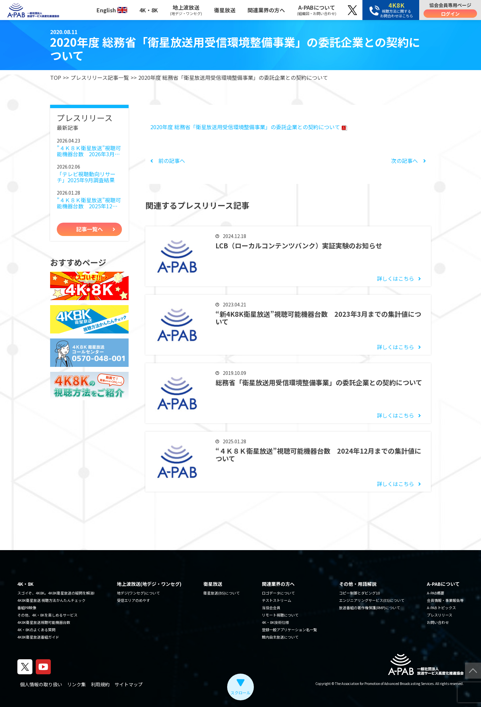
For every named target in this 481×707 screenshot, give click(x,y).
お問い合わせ (438, 622)
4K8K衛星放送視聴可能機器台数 (43, 622)
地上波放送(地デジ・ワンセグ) (149, 583)
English (112, 10)
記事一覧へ (89, 229)
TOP (55, 77)
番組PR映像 (26, 607)
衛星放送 (224, 10)
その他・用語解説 (357, 583)
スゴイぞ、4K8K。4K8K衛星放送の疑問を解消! (56, 593)
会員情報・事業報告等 (445, 600)
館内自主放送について (280, 637)
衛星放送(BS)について (221, 593)
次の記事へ (408, 161)
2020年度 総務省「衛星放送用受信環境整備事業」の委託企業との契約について (248, 127)
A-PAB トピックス (441, 607)
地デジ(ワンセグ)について (138, 593)
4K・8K (148, 10)
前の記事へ (167, 161)
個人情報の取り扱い (41, 684)
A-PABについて (316, 9)
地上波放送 (186, 9)
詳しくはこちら (395, 278)
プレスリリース (439, 615)
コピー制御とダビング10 (359, 593)
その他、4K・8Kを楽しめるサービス (47, 615)
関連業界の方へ (266, 10)
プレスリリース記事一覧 (99, 77)
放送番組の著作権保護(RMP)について (369, 607)
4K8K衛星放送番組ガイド (38, 637)
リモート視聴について (280, 615)
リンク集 (76, 684)
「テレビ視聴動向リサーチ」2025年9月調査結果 (86, 177)
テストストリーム (276, 600)
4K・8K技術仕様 (275, 622)
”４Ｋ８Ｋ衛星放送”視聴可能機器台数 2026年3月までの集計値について (89, 151)
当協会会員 (271, 607)
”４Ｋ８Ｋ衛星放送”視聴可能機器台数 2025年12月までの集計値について (89, 203)
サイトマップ (129, 684)
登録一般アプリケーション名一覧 (289, 629)
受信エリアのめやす (133, 600)
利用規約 (100, 684)
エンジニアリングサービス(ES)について (372, 600)
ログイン (450, 13)
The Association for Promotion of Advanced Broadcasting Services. (385, 683)
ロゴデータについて (278, 593)
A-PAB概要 (435, 593)
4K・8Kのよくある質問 (36, 629)
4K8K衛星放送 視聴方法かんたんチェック (51, 600)
